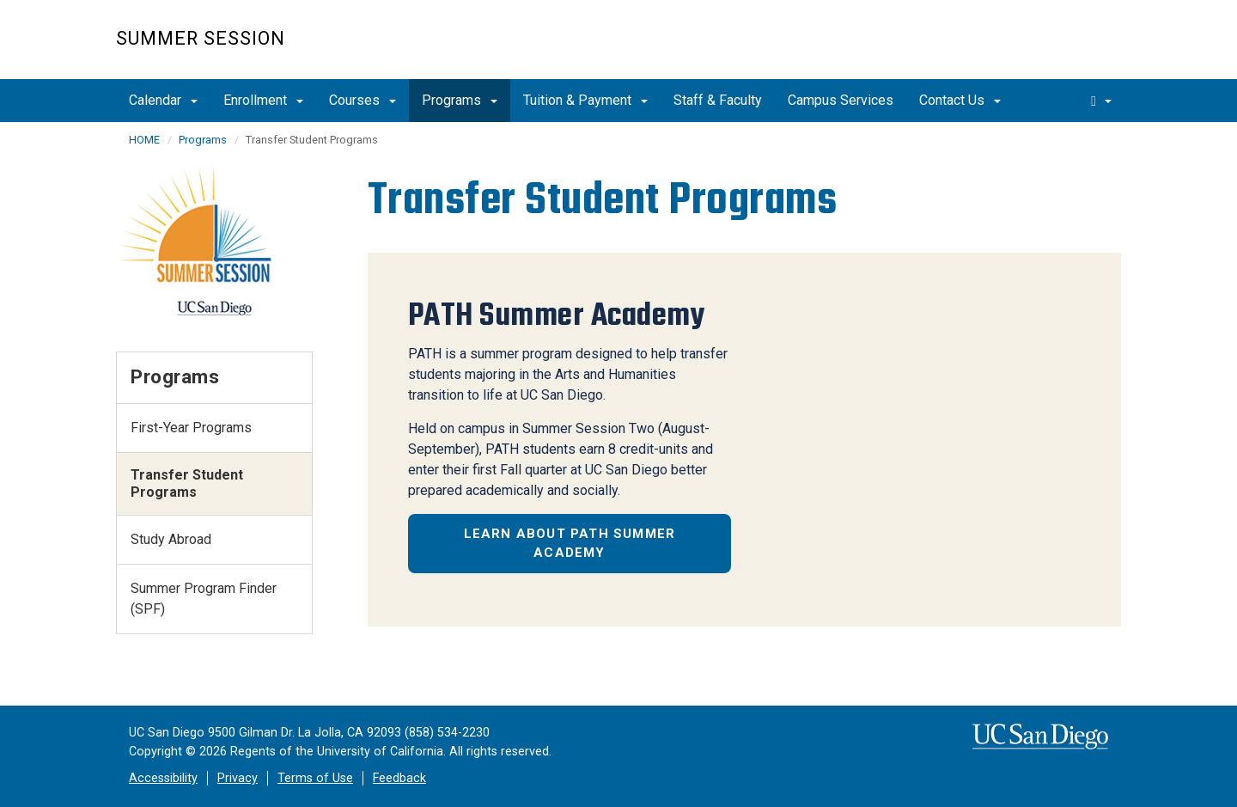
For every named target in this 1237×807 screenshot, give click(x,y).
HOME (144, 139)
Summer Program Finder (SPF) (204, 598)
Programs (459, 100)
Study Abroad (171, 539)
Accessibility (163, 778)
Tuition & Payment (585, 100)
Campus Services (840, 100)
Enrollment (263, 100)
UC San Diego (1022, 48)
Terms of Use (315, 778)
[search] (1101, 100)
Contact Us (960, 100)
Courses (362, 100)
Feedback (399, 778)
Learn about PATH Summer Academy (570, 543)
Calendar (163, 100)
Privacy (237, 778)
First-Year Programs (191, 427)
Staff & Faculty (717, 100)
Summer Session (200, 38)
